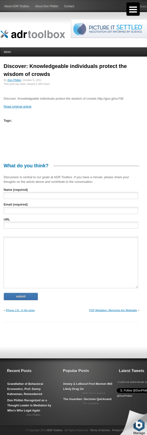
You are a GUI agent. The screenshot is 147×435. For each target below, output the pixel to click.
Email (16, 204)
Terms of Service (100, 430)
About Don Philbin (46, 6)
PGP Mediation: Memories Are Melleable (113, 310)
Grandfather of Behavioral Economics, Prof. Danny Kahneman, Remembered (25, 389)
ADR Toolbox (54, 430)
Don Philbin (14, 80)
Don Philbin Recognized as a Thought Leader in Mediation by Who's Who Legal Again (29, 405)
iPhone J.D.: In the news (20, 310)
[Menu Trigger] (133, 9)
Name (16, 190)
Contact (69, 6)
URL (7, 219)
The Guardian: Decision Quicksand (87, 399)
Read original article (17, 106)
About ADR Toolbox (16, 6)
